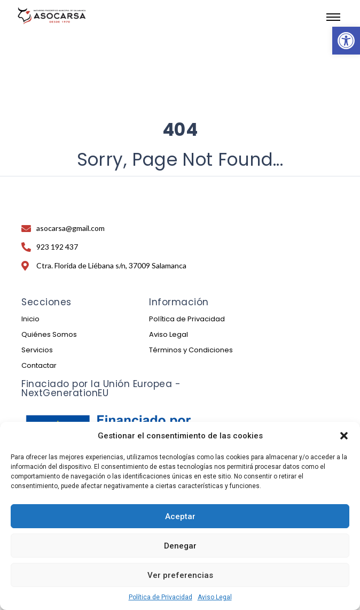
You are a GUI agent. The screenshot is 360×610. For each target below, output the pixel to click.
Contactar (39, 365)
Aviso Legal (215, 597)
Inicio (30, 319)
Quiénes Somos (49, 334)
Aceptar (180, 516)
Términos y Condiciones (191, 350)
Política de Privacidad (160, 597)
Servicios (37, 350)
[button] (346, 41)
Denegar (180, 546)
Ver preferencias (180, 575)
